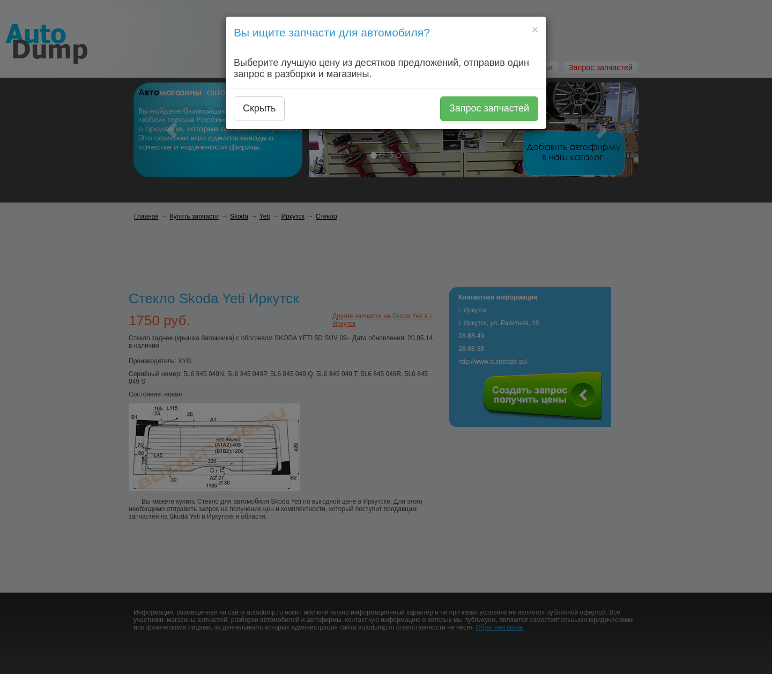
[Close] (535, 29)
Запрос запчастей (489, 108)
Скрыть (259, 108)
